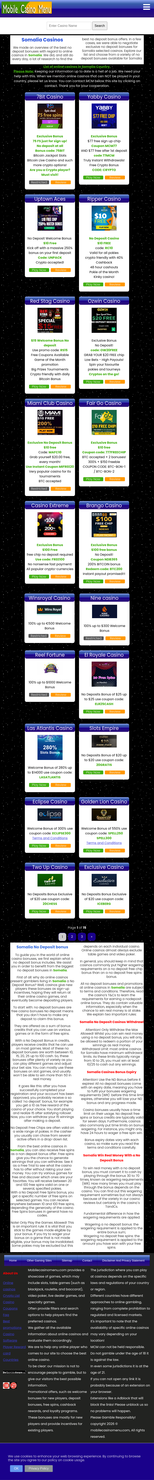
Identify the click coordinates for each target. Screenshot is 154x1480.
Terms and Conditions (50, 838)
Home (13, 1260)
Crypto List (11, 1295)
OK (16, 1468)
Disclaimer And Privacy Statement (123, 1260)
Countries (10, 1359)
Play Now (93, 177)
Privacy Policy (39, 1468)
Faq (6, 1315)
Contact (87, 1260)
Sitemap (67, 1260)
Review (60, 182)
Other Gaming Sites (39, 1260)
